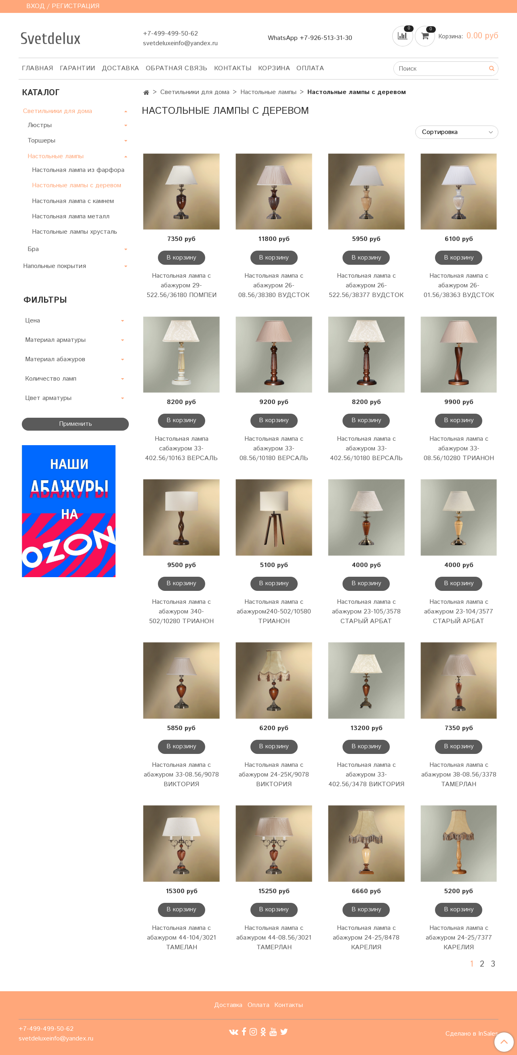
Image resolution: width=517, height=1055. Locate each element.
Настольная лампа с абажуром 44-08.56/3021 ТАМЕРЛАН (273, 937)
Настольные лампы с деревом (76, 185)
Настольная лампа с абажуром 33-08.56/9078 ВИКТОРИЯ (181, 774)
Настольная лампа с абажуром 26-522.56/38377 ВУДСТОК (366, 285)
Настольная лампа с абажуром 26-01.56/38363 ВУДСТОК (459, 285)
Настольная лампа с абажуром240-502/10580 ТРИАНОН (274, 611)
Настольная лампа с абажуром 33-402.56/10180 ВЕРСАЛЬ (366, 448)
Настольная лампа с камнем (73, 201)
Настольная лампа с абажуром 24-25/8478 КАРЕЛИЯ (366, 937)
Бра (33, 249)
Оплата (310, 68)
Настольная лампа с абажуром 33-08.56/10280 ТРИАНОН (459, 448)
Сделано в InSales (472, 1034)
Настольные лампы (268, 92)
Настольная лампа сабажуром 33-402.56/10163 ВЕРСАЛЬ (181, 448)
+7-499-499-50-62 (170, 33)
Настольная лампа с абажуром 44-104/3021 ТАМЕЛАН (181, 937)
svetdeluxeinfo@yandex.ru (180, 43)
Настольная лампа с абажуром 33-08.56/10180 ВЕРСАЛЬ (274, 448)
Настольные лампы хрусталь (74, 232)
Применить (75, 424)
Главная (37, 68)
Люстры (39, 125)
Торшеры (41, 140)
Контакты (233, 68)
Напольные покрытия (54, 266)
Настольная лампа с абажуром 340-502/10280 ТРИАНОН (181, 611)
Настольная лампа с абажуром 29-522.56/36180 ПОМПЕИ (181, 285)
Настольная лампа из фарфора (78, 170)
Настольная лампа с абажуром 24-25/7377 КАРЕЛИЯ (459, 937)
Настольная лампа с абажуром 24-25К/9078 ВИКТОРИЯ (274, 774)
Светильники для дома (194, 92)
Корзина (274, 68)
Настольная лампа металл (70, 216)
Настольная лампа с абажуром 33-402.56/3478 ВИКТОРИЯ (366, 774)
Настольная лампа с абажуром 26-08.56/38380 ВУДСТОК (273, 285)
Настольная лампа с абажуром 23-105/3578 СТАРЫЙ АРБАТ (366, 611)
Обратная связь (177, 68)
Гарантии (77, 68)
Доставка (120, 68)
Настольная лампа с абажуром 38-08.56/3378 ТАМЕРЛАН (458, 774)
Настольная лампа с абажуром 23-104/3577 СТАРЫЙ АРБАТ (458, 611)
